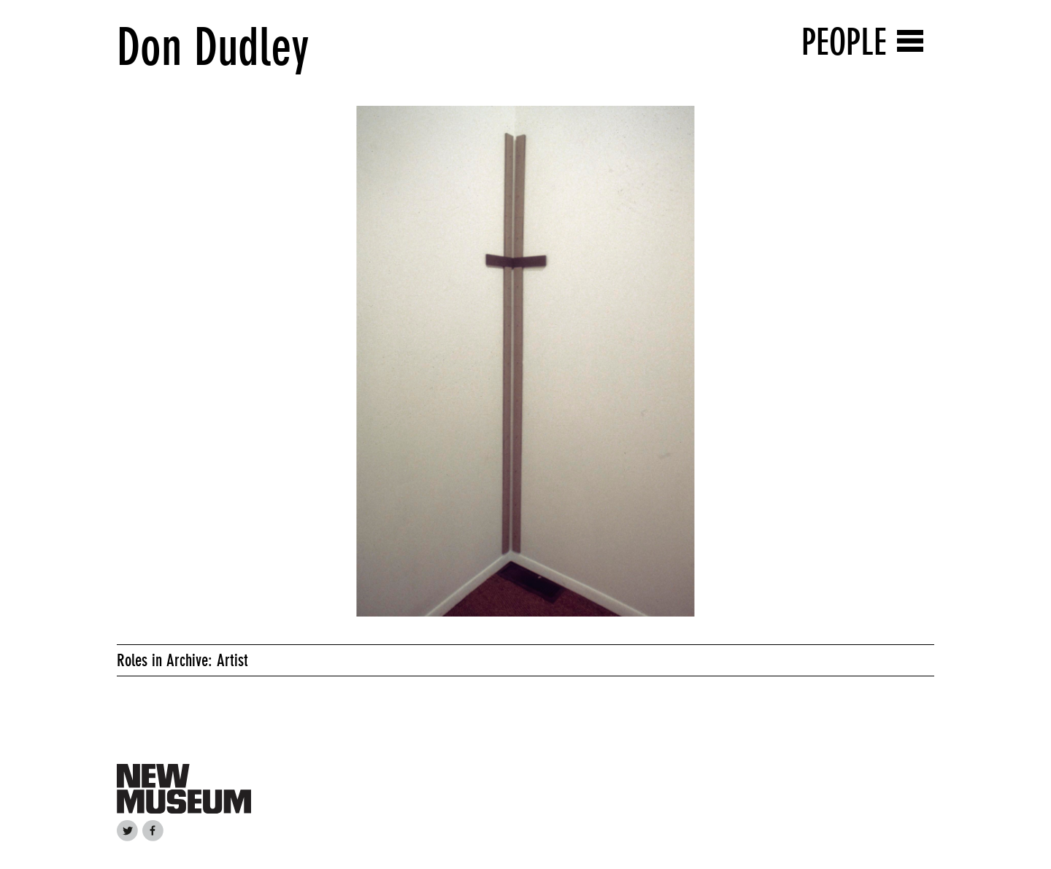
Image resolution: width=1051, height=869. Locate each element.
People (844, 41)
